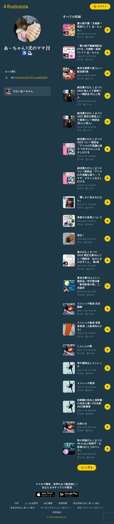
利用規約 (57, 512)
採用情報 (62, 503)
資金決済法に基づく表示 (22, 507)
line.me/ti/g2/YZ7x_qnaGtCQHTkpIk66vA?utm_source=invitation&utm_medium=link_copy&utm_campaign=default (31, 77)
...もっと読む (10, 71)
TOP (16, 503)
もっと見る (87, 467)
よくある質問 (31, 503)
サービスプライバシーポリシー (56, 507)
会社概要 (48, 503)
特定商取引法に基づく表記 (86, 503)
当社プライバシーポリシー (90, 507)
